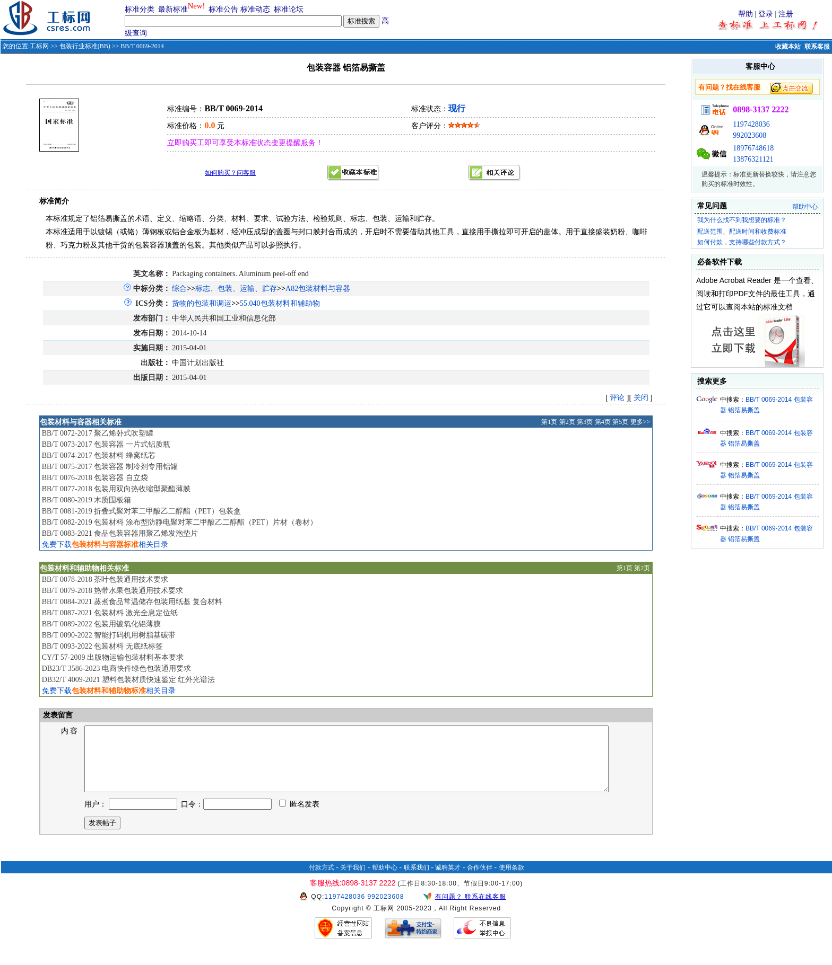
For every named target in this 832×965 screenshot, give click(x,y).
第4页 (603, 422)
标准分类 (139, 9)
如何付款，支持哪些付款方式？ (741, 242)
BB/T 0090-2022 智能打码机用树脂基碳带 (109, 635)
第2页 (567, 422)
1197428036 (751, 124)
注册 (785, 14)
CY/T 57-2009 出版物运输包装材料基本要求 (113, 657)
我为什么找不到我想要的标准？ (741, 220)
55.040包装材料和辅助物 (280, 303)
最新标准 (173, 9)
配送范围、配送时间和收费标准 (741, 231)
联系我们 (416, 880)
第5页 (620, 422)
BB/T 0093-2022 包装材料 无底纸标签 (102, 646)
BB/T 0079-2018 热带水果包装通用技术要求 (113, 591)
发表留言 (57, 715)
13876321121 (753, 159)
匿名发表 (299, 817)
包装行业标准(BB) (84, 46)
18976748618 (753, 148)
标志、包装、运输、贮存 (236, 289)
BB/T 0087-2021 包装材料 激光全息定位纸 (110, 613)
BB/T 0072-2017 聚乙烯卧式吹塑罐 (98, 433)
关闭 (641, 398)
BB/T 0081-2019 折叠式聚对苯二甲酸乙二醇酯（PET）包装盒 (141, 511)
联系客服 (817, 46)
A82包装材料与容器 (317, 289)
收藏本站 (788, 46)
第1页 (549, 422)
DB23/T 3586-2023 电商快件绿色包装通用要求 (116, 668)
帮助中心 (805, 206)
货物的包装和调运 (201, 303)
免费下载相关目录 (105, 544)
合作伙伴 (479, 880)
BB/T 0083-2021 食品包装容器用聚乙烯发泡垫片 (120, 533)
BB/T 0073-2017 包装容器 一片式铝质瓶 (106, 444)
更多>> (640, 422)
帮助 (745, 14)
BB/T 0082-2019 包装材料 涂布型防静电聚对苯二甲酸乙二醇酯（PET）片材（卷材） (179, 522)
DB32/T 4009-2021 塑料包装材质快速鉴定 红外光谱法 (128, 680)
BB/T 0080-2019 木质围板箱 (87, 500)
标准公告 (223, 9)
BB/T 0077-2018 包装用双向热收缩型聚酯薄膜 (116, 489)
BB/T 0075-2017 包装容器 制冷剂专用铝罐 (110, 467)
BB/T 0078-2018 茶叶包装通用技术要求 (105, 579)
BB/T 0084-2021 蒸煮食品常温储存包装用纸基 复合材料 (132, 602)
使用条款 (511, 880)
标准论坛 (289, 9)
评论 (617, 398)
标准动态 (255, 9)
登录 (765, 14)
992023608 (749, 135)
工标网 (39, 46)
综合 (179, 289)
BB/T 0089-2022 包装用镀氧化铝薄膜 (101, 624)
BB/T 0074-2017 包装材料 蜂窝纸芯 (98, 455)
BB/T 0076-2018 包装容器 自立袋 (95, 478)
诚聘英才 (448, 880)
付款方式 (321, 880)
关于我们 (353, 880)
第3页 (585, 422)
